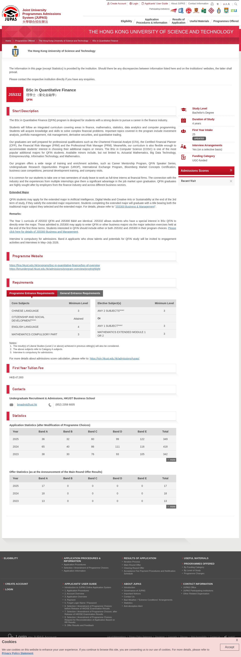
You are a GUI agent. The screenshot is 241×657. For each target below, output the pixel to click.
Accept (229, 647)
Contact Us (215, 636)
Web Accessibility (199, 636)
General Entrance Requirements (80, 293)
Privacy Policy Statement (140, 636)
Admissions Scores (195, 170)
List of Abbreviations (116, 636)
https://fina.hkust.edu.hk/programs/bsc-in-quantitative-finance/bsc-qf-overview (54, 265)
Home (8, 41)
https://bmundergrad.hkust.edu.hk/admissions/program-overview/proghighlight (54, 268)
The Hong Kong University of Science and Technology (63, 41)
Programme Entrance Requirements (31, 293)
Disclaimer (160, 636)
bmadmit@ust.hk (27, 404)
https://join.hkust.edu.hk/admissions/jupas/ (114, 358)
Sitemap (184, 636)
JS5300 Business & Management (135, 206)
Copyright (172, 636)
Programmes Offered (25, 41)
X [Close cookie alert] (237, 640)
